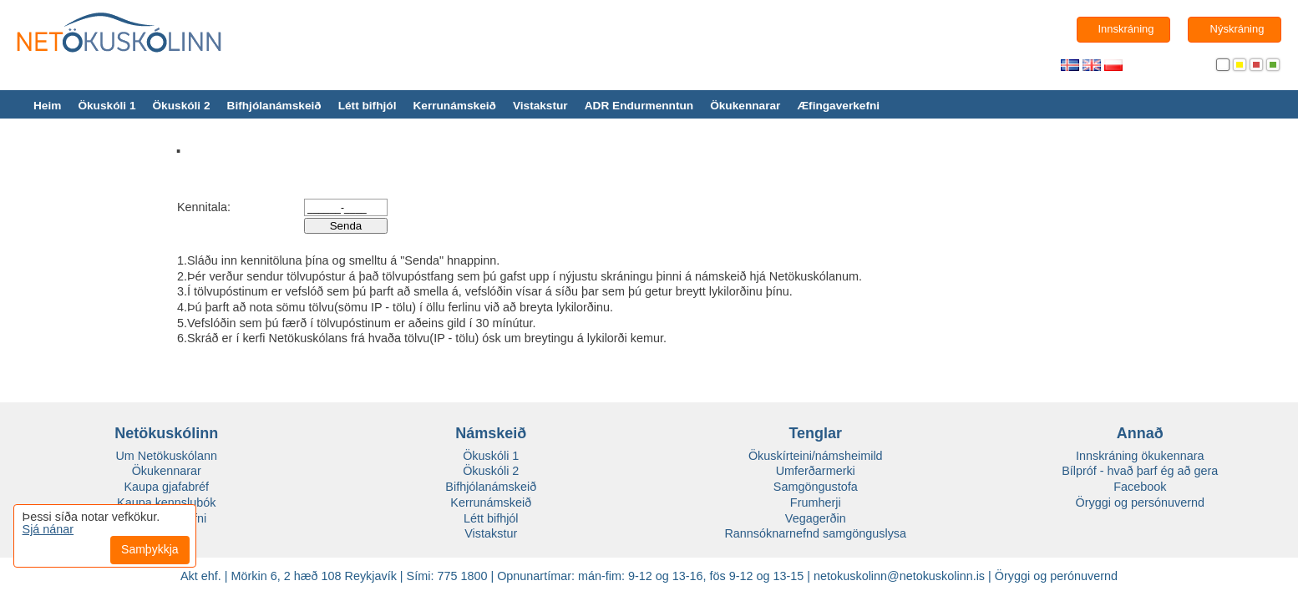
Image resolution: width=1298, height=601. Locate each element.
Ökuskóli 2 (181, 105)
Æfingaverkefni (838, 105)
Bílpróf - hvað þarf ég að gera (1140, 470)
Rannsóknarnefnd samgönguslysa (815, 533)
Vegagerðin (815, 518)
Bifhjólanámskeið (274, 105)
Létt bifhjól (367, 105)
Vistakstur (540, 105)
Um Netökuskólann (166, 455)
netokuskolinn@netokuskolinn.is (899, 576)
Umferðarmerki (815, 470)
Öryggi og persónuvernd (1140, 502)
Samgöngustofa (815, 486)
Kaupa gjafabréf (166, 486)
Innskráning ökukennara (1140, 455)
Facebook (1139, 486)
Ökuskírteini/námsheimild (815, 455)
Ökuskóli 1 (106, 105)
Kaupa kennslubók (166, 502)
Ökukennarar (745, 105)
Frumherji (815, 502)
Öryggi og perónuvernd (1056, 576)
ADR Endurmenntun (639, 105)
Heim (47, 105)
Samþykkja (149, 549)
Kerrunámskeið (454, 105)
